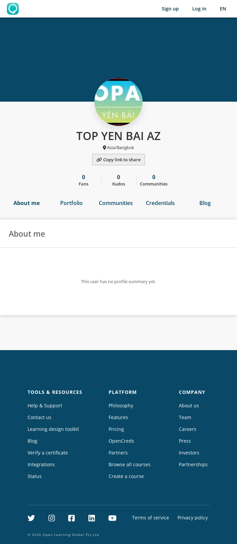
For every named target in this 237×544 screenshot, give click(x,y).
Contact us (39, 417)
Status (35, 476)
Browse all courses (130, 464)
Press (185, 441)
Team (185, 417)
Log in (199, 8)
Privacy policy (192, 517)
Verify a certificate (48, 452)
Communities (116, 203)
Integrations (41, 464)
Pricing (116, 429)
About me (26, 203)
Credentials (160, 203)
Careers (187, 429)
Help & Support (45, 405)
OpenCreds (121, 441)
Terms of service (150, 517)
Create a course (126, 476)
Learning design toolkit (53, 429)
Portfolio (71, 203)
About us (189, 405)
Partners (118, 452)
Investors (189, 452)
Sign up (170, 8)
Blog (205, 203)
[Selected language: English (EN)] (223, 8)
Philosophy (121, 405)
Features (118, 417)
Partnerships (193, 464)
